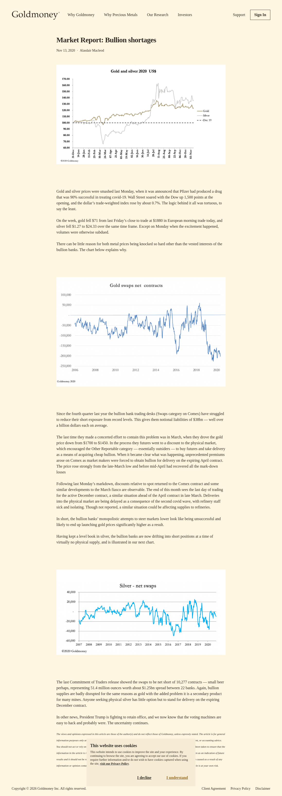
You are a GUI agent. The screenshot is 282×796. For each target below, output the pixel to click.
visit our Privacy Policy (114, 763)
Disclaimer (263, 788)
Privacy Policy (241, 788)
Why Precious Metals (121, 15)
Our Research (157, 15)
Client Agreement (214, 788)
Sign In (260, 15)
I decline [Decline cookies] (144, 778)
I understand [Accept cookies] (177, 778)
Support (239, 15)
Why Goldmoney (81, 15)
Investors (185, 15)
